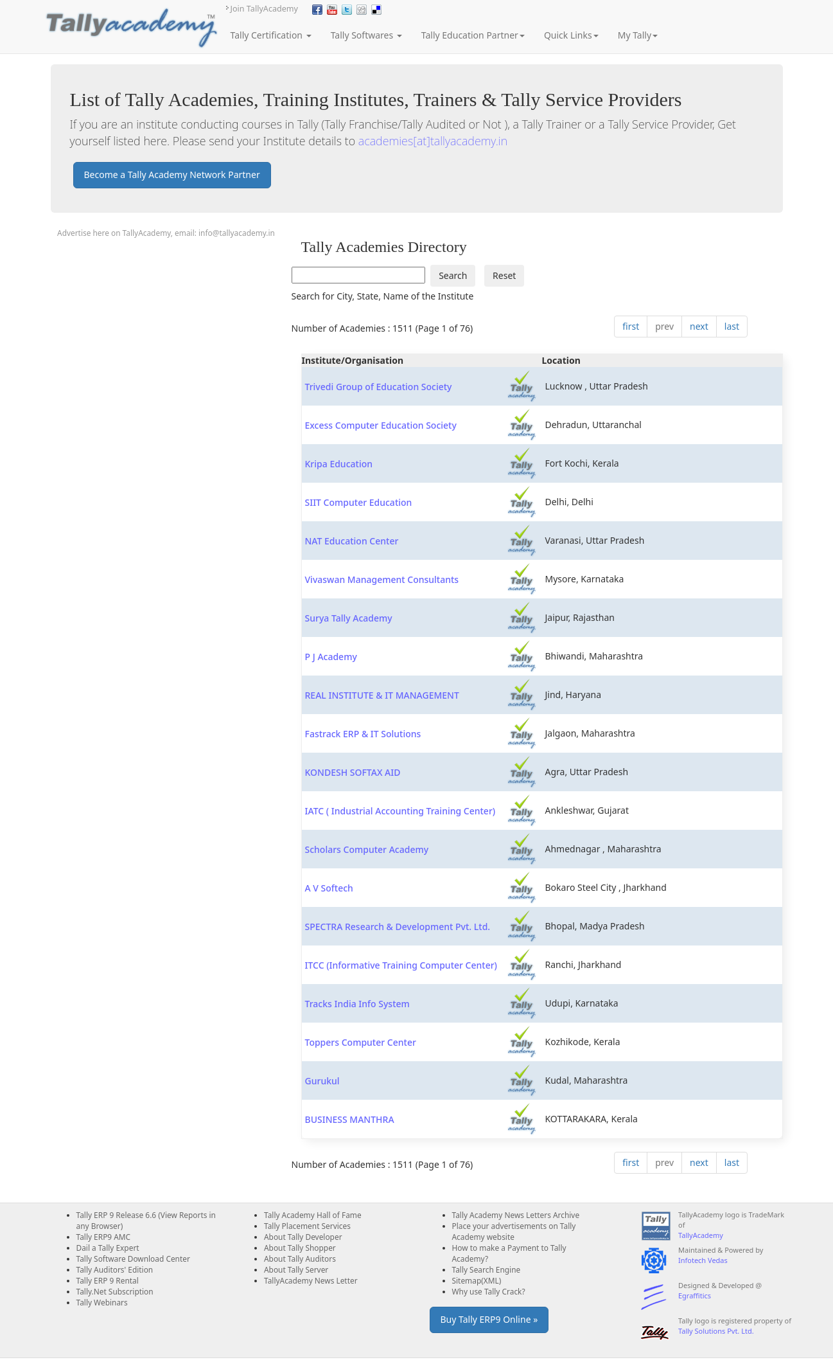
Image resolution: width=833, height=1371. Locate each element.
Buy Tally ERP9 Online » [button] (489, 1319)
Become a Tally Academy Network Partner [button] (172, 174)
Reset (504, 275)
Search (453, 275)
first (630, 326)
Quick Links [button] (571, 35)
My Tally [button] (638, 35)
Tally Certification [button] (271, 35)
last (731, 326)
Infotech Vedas (703, 1260)
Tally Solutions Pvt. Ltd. (716, 1331)
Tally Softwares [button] (366, 35)
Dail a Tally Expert (107, 1247)
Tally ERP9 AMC (103, 1237)
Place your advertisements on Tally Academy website (514, 1231)
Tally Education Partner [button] (473, 35)
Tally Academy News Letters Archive (516, 1215)
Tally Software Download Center (133, 1258)
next (699, 326)
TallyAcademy (700, 1235)
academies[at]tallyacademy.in (432, 140)
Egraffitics (694, 1295)
